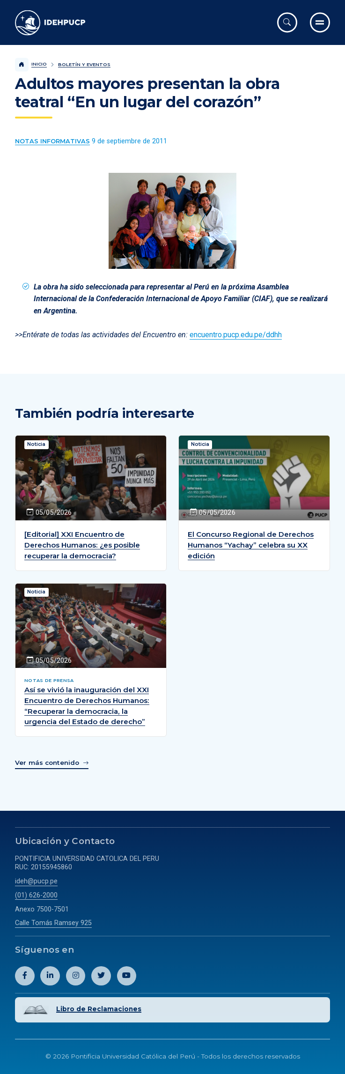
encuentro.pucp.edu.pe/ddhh (236, 334)
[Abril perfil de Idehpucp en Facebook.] (25, 976)
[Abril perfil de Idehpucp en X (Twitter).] (101, 976)
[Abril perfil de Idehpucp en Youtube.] (127, 976)
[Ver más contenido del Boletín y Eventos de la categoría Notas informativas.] (52, 141)
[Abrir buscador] (287, 22)
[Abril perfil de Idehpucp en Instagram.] (76, 976)
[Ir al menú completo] (320, 22)
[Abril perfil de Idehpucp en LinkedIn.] (50, 976)
